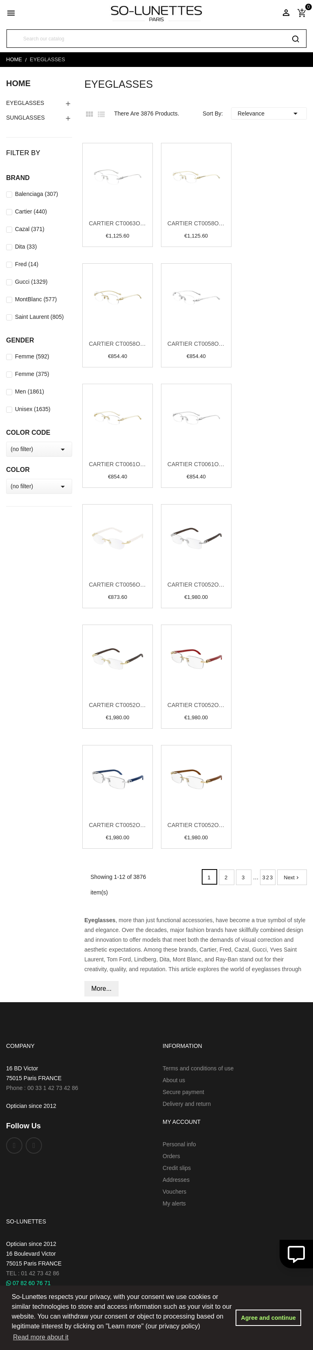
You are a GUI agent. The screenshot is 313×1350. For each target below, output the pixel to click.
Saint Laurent (39, 317)
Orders (171, 1156)
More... (101, 988)
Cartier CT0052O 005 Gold (117, 705)
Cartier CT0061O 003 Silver (196, 464)
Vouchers (174, 1191)
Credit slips (177, 1168)
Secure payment (183, 1092)
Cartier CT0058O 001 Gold (196, 223)
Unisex (33, 409)
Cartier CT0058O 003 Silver (196, 343)
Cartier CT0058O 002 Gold (117, 343)
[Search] (156, 38)
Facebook (14, 1145)
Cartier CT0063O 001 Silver (117, 223)
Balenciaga (36, 194)
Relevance (269, 113)
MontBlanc (36, 299)
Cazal (29, 229)
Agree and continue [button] (268, 1317)
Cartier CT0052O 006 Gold (196, 705)
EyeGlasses (25, 103)
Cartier (31, 211)
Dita (26, 246)
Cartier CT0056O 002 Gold (117, 584)
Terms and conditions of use (198, 1068)
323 (268, 877)
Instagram (34, 1145)
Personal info (179, 1144)
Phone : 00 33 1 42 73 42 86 (42, 1088)
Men (29, 391)
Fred (27, 264)
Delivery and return (187, 1104)
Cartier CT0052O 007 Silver (117, 825)
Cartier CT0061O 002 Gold (117, 464)
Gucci (31, 281)
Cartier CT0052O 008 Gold (196, 825)
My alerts (174, 1203)
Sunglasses (25, 117)
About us (174, 1080)
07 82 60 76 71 (28, 1283)
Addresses (176, 1180)
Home (18, 83)
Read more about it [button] (40, 1337)
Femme (32, 356)
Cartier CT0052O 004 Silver (196, 584)
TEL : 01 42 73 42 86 (32, 1273)
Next (292, 877)
